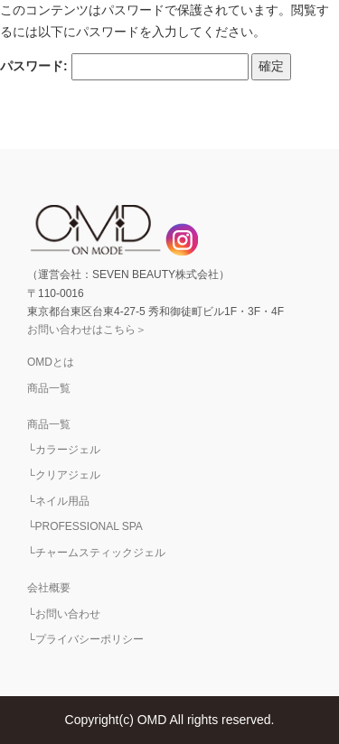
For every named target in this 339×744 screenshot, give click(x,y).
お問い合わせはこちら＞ (86, 329)
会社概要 (49, 587)
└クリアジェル (63, 475)
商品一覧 (49, 388)
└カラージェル (63, 449)
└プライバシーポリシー (85, 639)
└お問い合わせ (63, 614)
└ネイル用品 (58, 501)
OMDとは (50, 362)
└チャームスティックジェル (96, 552)
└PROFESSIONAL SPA (85, 526)
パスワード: (124, 66)
